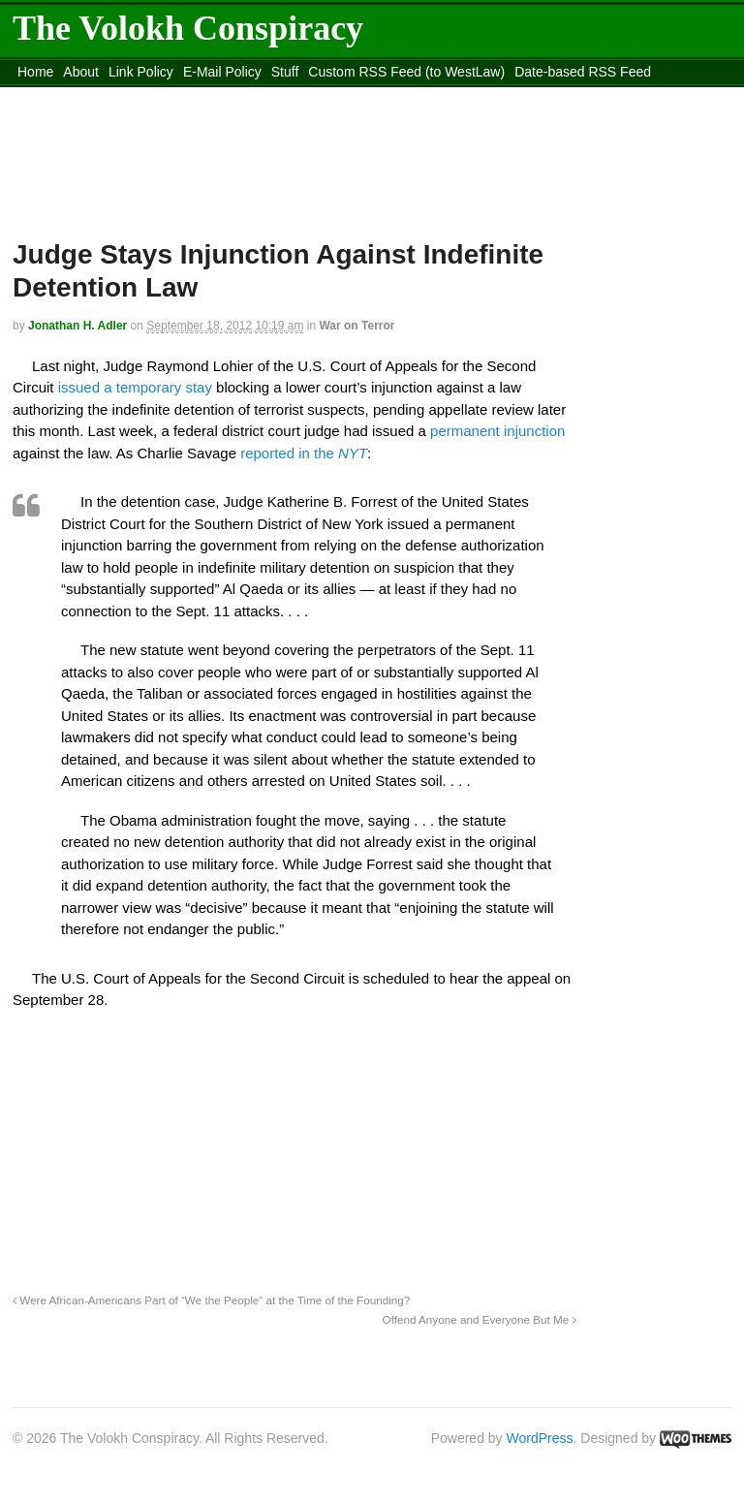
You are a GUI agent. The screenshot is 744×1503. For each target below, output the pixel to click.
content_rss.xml (164, 96)
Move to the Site (324, 96)
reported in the (303, 453)
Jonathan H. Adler (77, 325)
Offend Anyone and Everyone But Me (479, 1319)
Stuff (285, 71)
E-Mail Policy (222, 71)
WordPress (540, 1438)
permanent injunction (497, 431)
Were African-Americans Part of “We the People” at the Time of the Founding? (211, 1300)
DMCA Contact (62, 96)
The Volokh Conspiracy (188, 28)
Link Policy (140, 71)
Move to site (497, 96)
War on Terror (356, 325)
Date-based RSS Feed (582, 71)
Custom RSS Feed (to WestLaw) (406, 71)
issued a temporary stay (133, 387)
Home (35, 71)
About (81, 71)
